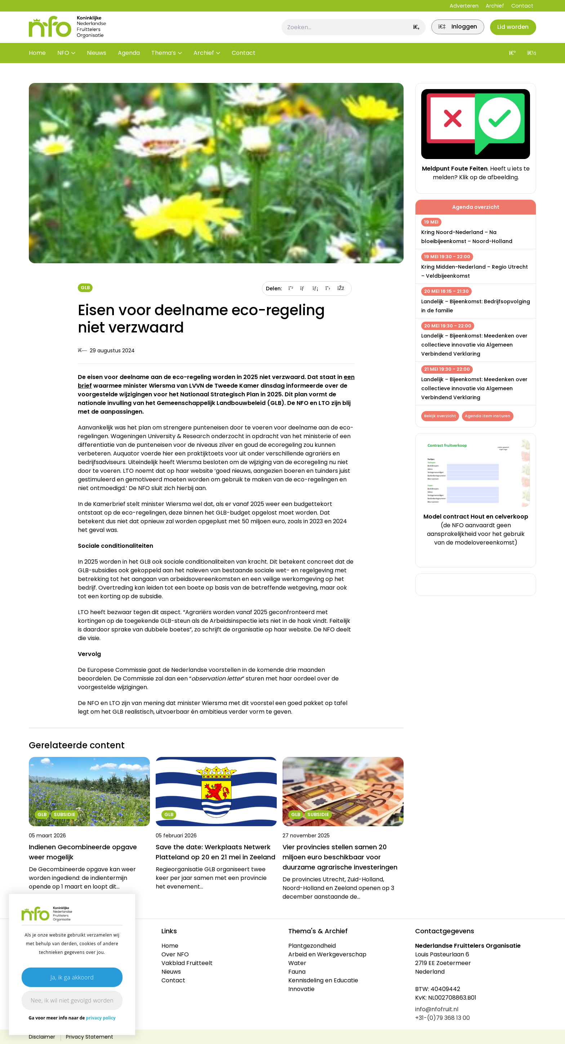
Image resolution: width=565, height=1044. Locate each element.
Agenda (129, 61)
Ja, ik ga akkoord (72, 977)
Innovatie (301, 989)
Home (37, 61)
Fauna (297, 972)
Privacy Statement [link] (89, 1036)
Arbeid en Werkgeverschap (327, 954)
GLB (85, 287)
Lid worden (511, 31)
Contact (522, 5)
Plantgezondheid (312, 946)
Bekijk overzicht (441, 416)
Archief (495, 5)
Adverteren (464, 5)
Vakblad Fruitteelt (187, 963)
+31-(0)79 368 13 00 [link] (442, 1018)
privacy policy (101, 1018)
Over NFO (175, 954)
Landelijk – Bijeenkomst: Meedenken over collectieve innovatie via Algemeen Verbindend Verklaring (474, 344)
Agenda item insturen (489, 416)
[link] (451, 31)
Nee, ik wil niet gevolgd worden (72, 1000)
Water (297, 963)
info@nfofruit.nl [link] (436, 1009)
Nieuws (96, 61)
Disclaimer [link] (42, 1036)
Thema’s (163, 61)
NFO (63, 61)
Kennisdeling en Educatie (323, 980)
